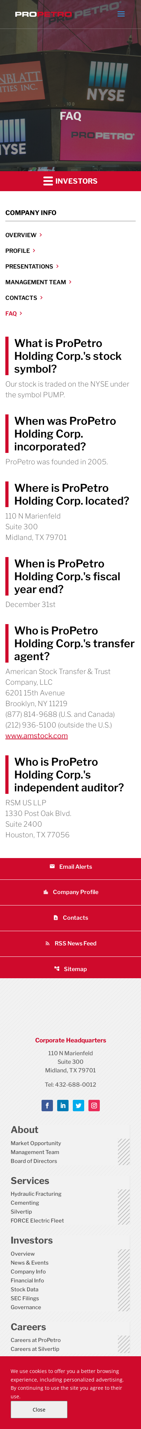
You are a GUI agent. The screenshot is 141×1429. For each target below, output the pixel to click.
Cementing (25, 1203)
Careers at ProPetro (36, 1340)
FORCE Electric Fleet (37, 1221)
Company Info (28, 1272)
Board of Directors (34, 1161)
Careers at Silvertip (35, 1349)
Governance (26, 1307)
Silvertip (21, 1212)
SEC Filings (25, 1298)
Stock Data (24, 1289)
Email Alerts (70, 866)
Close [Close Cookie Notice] (39, 1409)
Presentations (29, 266)
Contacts (21, 298)
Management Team (35, 282)
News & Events (30, 1263)
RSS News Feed (71, 943)
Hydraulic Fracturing (36, 1194)
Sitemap (70, 969)
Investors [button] (70, 180)
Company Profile (70, 892)
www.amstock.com (36, 735)
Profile (17, 250)
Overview (21, 235)
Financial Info (27, 1280)
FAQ (11, 313)
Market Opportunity (36, 1143)
